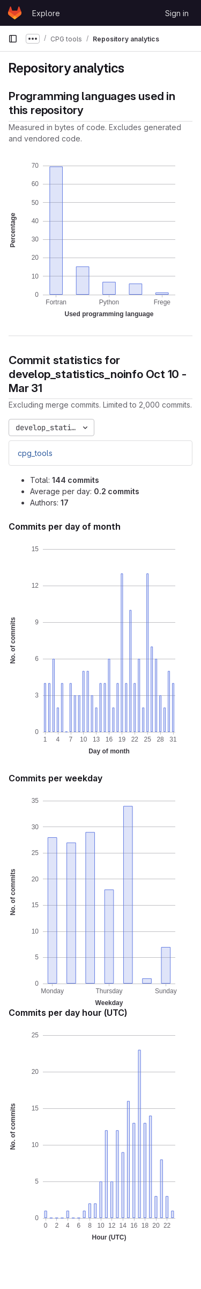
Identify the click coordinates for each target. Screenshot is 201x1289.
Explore (46, 13)
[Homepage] (15, 13)
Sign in (177, 13)
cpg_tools (35, 453)
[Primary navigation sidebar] (12, 38)
